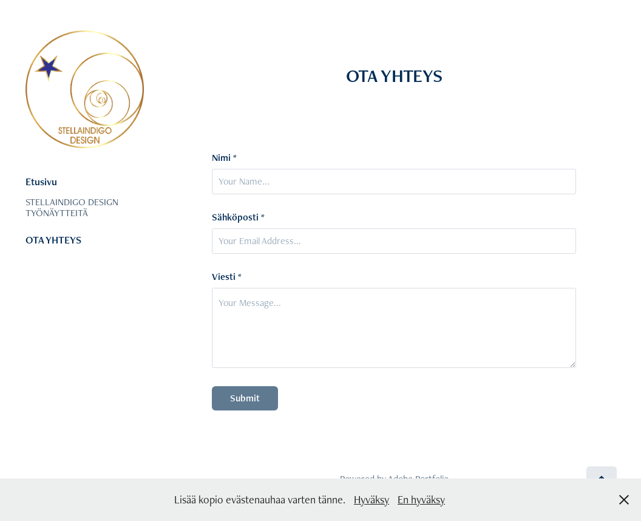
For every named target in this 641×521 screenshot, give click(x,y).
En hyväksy (421, 499)
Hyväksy (371, 499)
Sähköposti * (238, 217)
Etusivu (41, 181)
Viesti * (227, 277)
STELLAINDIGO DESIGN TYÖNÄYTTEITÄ (71, 207)
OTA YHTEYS (53, 240)
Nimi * (224, 158)
